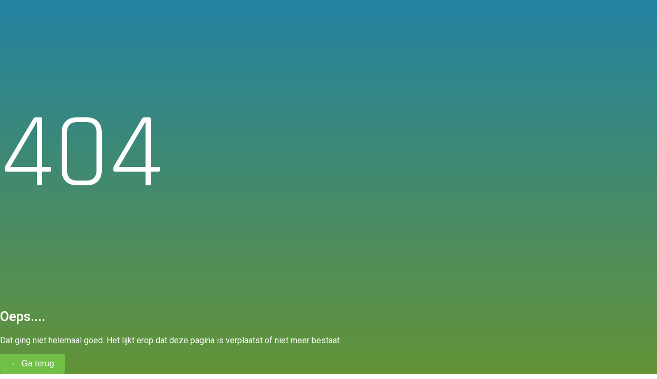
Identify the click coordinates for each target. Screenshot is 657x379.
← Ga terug (32, 363)
